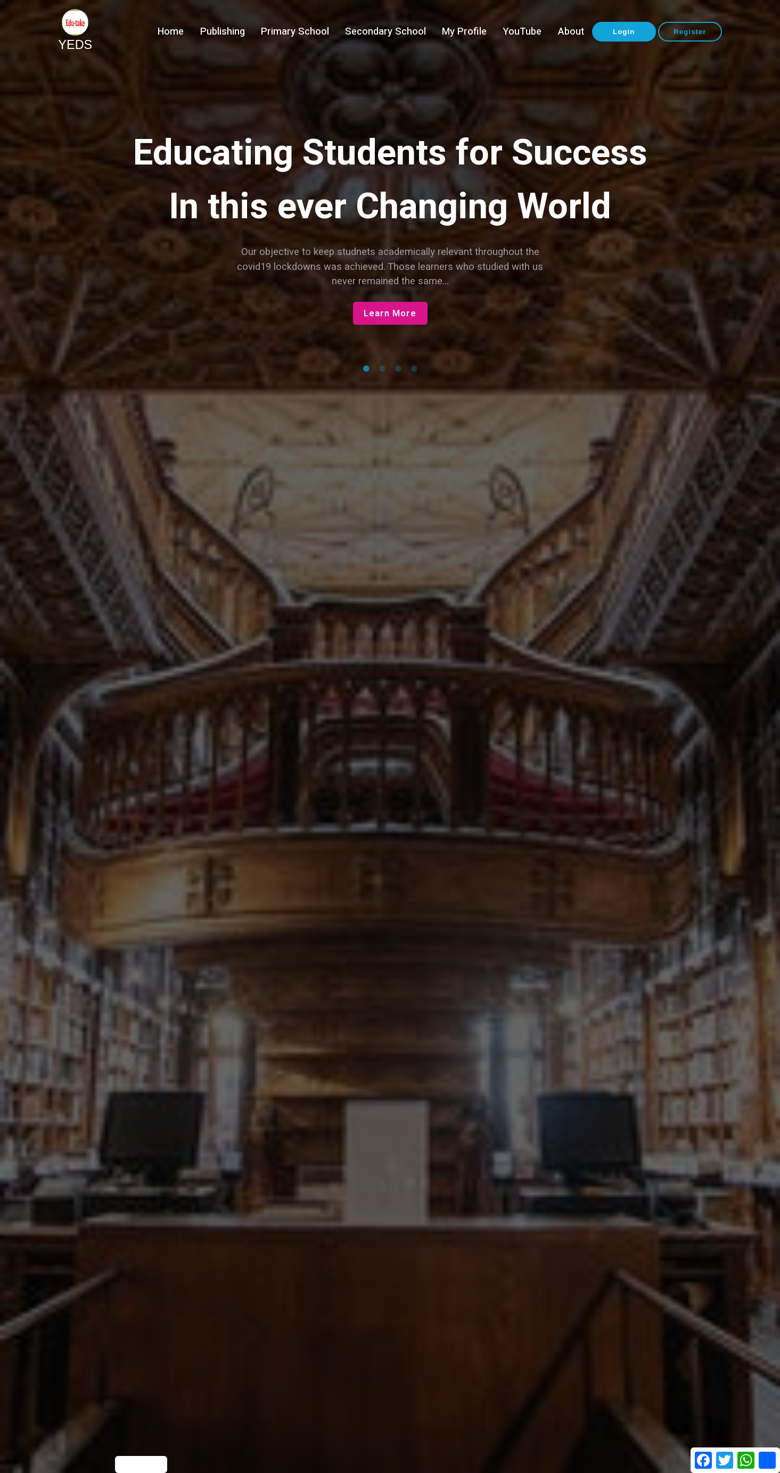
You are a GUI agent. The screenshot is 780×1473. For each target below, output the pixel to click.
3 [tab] (398, 369)
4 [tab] (414, 369)
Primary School (295, 31)
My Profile (464, 31)
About (571, 31)
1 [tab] (366, 369)
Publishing (222, 31)
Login (624, 32)
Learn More (390, 313)
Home (171, 31)
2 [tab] (382, 369)
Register (690, 32)
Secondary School (385, 31)
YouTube (522, 31)
